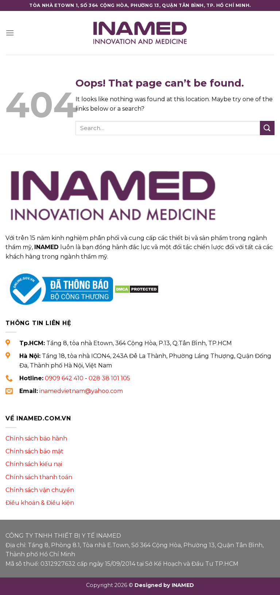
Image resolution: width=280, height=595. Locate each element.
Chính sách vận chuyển (39, 490)
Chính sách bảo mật (34, 451)
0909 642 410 (64, 378)
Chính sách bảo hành (36, 438)
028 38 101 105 (109, 378)
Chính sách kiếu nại (33, 464)
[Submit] (267, 128)
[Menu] (9, 33)
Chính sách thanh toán (38, 477)
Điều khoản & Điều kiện (39, 502)
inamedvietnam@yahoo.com (81, 391)
